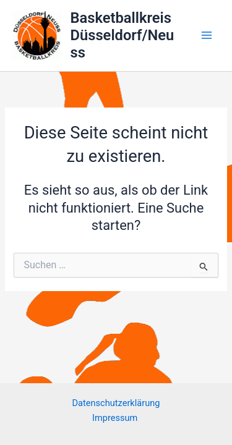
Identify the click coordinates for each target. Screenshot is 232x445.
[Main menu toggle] (207, 35)
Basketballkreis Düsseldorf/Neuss (122, 35)
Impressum (116, 417)
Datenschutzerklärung (116, 403)
